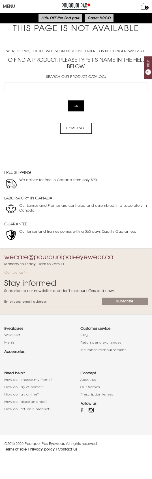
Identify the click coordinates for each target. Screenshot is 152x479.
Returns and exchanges (100, 342)
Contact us (67, 449)
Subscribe (125, 301)
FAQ (84, 335)
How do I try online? (21, 394)
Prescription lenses (96, 394)
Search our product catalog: (76, 76)
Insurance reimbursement (103, 350)
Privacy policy (42, 449)
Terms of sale (15, 449)
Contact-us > (15, 272)
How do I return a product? (28, 409)
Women (11, 335)
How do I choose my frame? (28, 379)
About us (88, 379)
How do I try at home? (23, 387)
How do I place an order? (26, 401)
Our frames (90, 387)
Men (8, 342)
